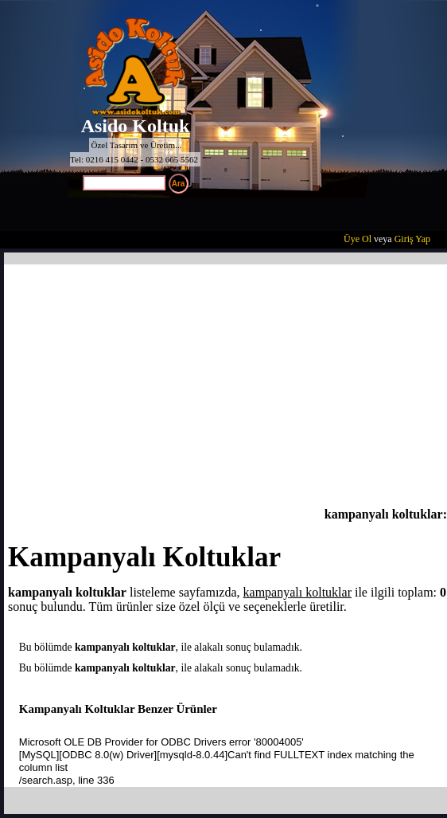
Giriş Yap (412, 239)
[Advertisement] (227, 387)
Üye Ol (357, 239)
